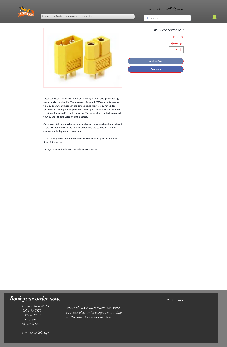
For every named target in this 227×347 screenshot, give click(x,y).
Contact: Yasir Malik (35, 306)
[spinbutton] (176, 50)
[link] (214, 16)
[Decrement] (172, 50)
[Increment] (181, 50)
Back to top (174, 300)
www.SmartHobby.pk (165, 9)
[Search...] (167, 18)
